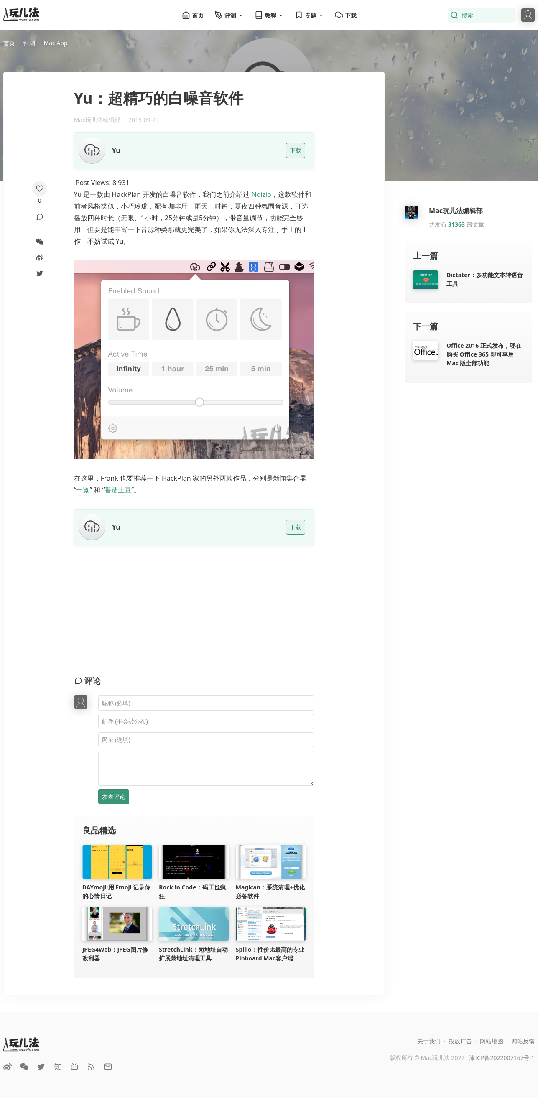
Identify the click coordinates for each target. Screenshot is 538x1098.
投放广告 (460, 1041)
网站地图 (491, 1041)
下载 (346, 15)
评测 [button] (229, 15)
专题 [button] (309, 15)
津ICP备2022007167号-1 (502, 1058)
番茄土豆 (118, 489)
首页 (193, 15)
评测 (29, 43)
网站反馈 (523, 1041)
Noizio (261, 194)
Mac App (55, 43)
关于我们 (429, 1041)
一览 (82, 489)
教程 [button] (269, 15)
